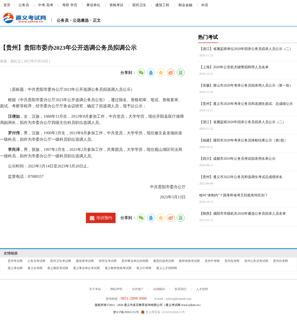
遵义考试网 (15, 268)
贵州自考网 (280, 261)
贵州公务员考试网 (256, 261)
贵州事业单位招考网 (135, 261)
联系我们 (181, 289)
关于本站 (95, 289)
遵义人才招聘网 (166, 268)
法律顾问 (159, 289)
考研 (65, 5)
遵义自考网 (34, 268)
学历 (73, 5)
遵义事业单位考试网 (86, 268)
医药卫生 (139, 5)
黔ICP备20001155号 (126, 312)
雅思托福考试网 (163, 261)
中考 (41, 5)
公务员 (24, 5)
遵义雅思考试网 (57, 268)
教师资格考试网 (189, 261)
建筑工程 (162, 5)
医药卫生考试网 (60, 261)
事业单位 (93, 5)
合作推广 (138, 289)
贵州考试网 (15, 261)
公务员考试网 (36, 261)
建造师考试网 (85, 261)
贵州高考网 (231, 261)
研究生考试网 (108, 261)
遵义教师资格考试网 (118, 268)
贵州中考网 (212, 261)
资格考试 (116, 5)
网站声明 (116, 289)
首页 (6, 5)
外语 (204, 5)
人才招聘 (202, 289)
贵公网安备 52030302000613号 (163, 312)
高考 (49, 5)
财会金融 (185, 5)
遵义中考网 (143, 268)
